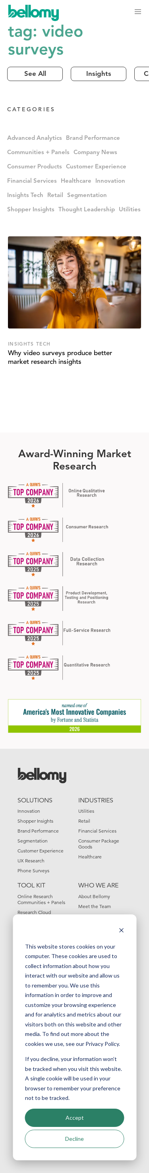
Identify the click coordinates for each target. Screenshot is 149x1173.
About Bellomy (94, 896)
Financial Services (32, 181)
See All (35, 74)
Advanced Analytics (34, 138)
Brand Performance (93, 138)
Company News (95, 153)
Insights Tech (25, 196)
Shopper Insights (30, 210)
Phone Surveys (33, 870)
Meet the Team (94, 906)
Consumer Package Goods (98, 844)
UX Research (31, 861)
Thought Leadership (86, 210)
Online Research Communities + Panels (41, 899)
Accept (75, 1117)
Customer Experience (96, 167)
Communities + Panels (38, 153)
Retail (55, 196)
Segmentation (87, 196)
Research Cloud (34, 912)
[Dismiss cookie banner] (121, 931)
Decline (74, 1138)
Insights (98, 74)
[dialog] (74, 1037)
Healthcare (76, 181)
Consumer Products (34, 167)
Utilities (130, 210)
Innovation (110, 181)
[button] (137, 12)
